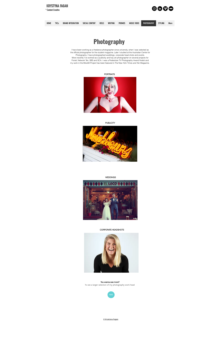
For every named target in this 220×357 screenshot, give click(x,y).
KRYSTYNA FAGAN (57, 6)
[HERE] (111, 294)
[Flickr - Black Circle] (171, 8)
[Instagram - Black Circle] (154, 8)
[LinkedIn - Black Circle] (160, 8)
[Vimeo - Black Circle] (165, 8)
